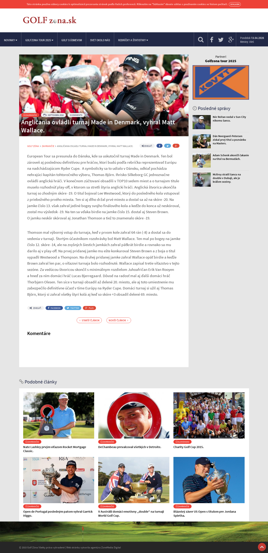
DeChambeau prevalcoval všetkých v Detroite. (129, 447)
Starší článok (89, 320)
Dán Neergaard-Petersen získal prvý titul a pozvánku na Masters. (229, 139)
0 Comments (76, 115)
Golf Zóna (33, 146)
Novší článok (118, 320)
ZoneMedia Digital (111, 547)
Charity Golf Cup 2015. (188, 447)
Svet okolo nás (100, 40)
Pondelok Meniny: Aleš (252, 40)
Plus (89, 308)
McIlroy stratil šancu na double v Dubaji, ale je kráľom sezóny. (227, 178)
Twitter (73, 308)
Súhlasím (234, 4)
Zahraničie (30, 115)
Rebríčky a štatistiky (133, 40)
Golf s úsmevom (72, 40)
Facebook (54, 308)
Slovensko (182, 441)
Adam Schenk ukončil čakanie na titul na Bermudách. (231, 157)
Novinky (10, 40)
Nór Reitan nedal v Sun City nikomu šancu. (229, 118)
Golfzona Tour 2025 (39, 40)
